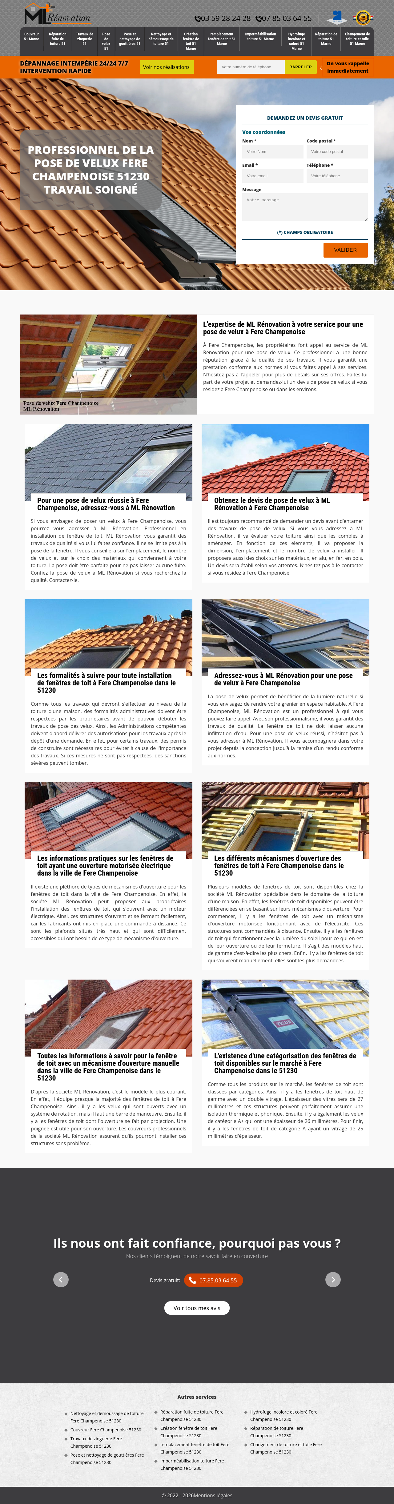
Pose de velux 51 (106, 41)
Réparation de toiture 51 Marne (326, 39)
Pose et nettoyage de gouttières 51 (129, 39)
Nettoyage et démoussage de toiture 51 (161, 39)
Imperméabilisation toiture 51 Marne (260, 36)
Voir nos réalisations (166, 67)
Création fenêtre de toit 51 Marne (191, 41)
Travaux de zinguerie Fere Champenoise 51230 (96, 1442)
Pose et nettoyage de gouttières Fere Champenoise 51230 (107, 1458)
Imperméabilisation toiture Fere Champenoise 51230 (192, 1464)
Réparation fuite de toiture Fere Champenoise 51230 (191, 1415)
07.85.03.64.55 (218, 1280)
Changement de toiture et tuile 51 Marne (357, 39)
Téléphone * (320, 165)
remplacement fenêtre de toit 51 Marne (222, 39)
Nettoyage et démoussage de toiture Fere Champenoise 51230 (107, 1417)
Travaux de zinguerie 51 (85, 39)
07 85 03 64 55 (283, 18)
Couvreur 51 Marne (31, 36)
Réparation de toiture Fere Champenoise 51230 (276, 1431)
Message (252, 189)
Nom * (249, 141)
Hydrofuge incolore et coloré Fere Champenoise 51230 (283, 1415)
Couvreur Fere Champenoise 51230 (105, 1430)
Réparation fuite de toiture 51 (57, 39)
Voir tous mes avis (197, 1308)
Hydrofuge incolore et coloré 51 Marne (296, 41)
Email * (250, 165)
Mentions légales (213, 1495)
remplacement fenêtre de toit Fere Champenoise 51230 (195, 1448)
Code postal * (321, 141)
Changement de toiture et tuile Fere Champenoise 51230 (286, 1448)
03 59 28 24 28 (223, 18)
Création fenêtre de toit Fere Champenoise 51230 (188, 1431)
